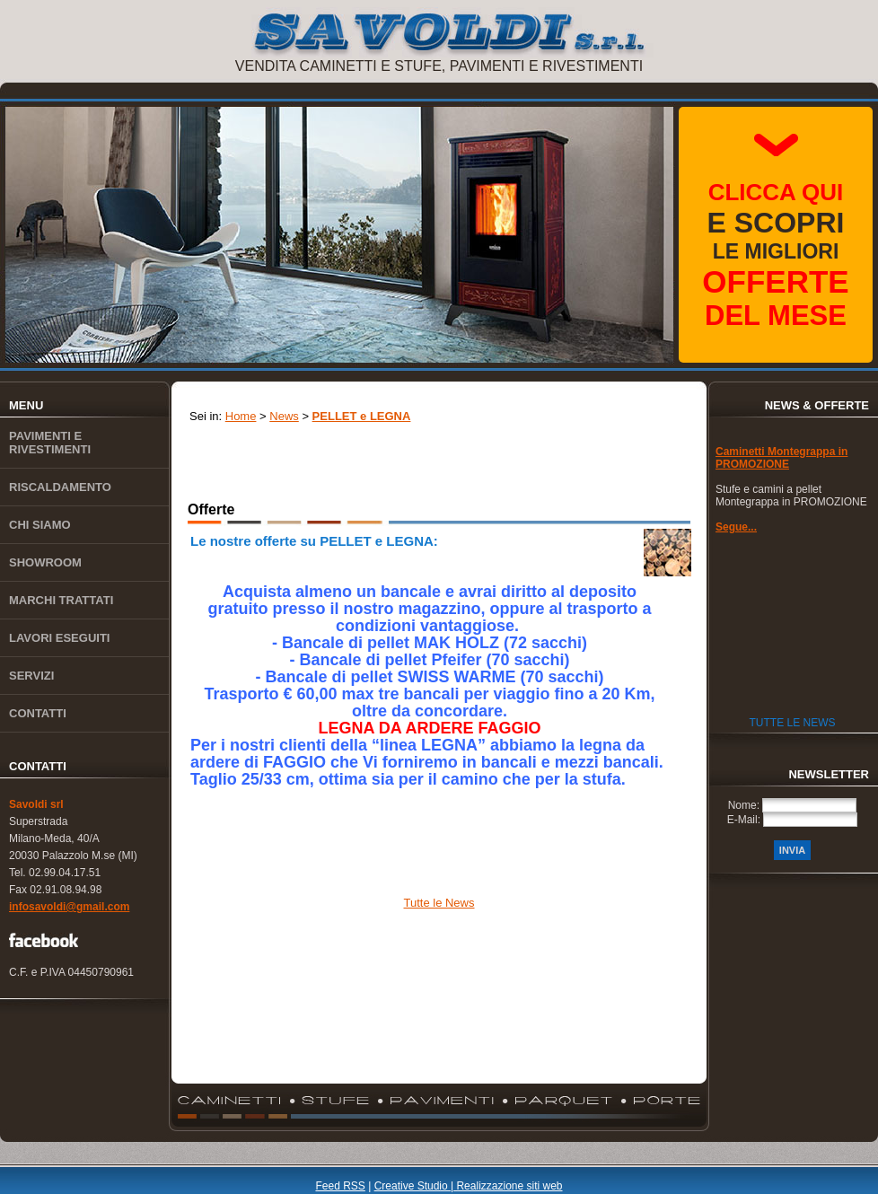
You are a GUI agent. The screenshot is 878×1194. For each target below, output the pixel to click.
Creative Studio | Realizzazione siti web (468, 1186)
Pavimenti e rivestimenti (50, 442)
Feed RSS (339, 1186)
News (284, 416)
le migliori (775, 255)
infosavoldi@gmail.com (69, 906)
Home (241, 416)
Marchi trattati (61, 600)
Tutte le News (439, 902)
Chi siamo (40, 524)
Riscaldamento (60, 487)
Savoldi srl (36, 804)
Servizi (31, 675)
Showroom (45, 562)
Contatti (37, 713)
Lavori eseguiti (59, 638)
